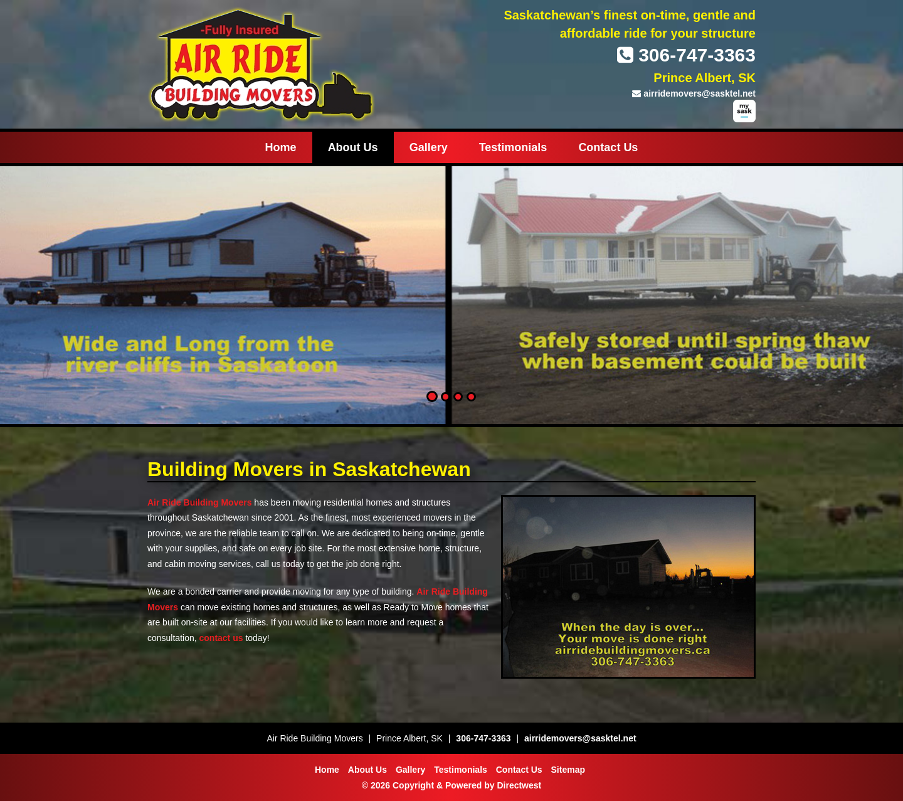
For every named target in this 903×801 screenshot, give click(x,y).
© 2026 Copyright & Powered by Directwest (452, 785)
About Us (353, 147)
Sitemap (568, 770)
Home (281, 147)
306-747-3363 (686, 55)
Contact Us (608, 147)
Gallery (428, 147)
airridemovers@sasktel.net (694, 93)
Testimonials (513, 147)
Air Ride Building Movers (199, 502)
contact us (221, 638)
